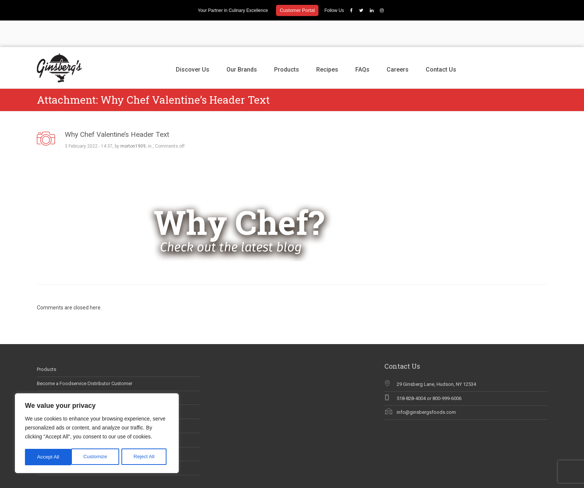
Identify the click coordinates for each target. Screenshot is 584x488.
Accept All (145, 457)
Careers (398, 43)
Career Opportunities (59, 371)
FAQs (362, 43)
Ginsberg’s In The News (62, 385)
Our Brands (241, 43)
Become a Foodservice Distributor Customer (84, 357)
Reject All (97, 457)
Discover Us (192, 43)
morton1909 (133, 120)
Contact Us (441, 43)
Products (286, 43)
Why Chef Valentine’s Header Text (117, 108)
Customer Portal (297, 10)
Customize (48, 457)
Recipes (327, 43)
